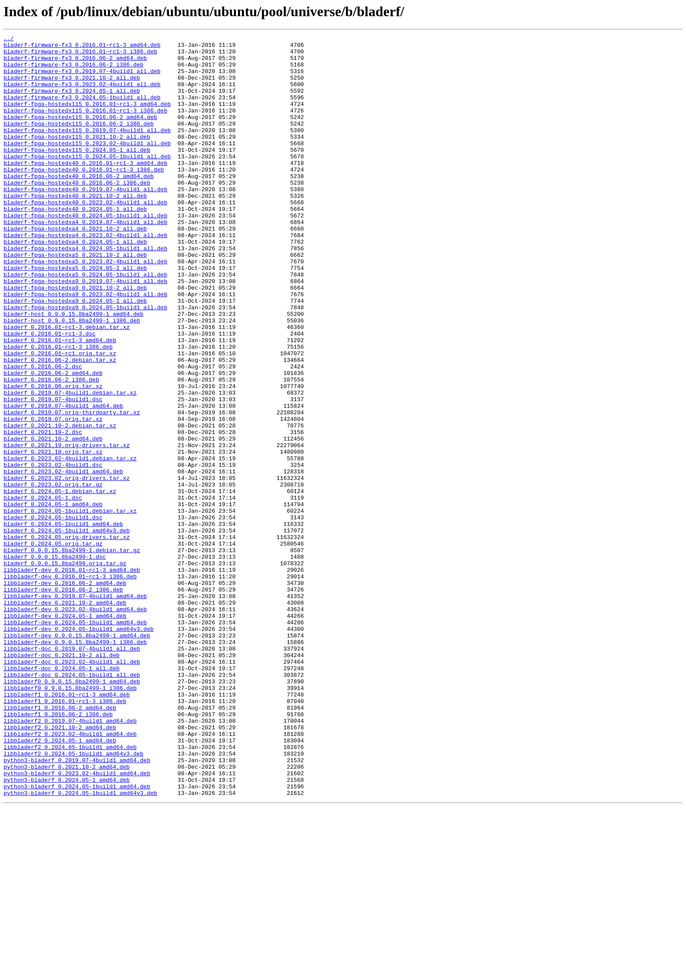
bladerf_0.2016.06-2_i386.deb (51, 449)
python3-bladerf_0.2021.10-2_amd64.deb (67, 913)
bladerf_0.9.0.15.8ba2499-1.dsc (55, 661)
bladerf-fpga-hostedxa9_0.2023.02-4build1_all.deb (85, 346)
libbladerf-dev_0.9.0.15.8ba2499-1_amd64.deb (77, 756)
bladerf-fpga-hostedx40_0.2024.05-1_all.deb (75, 244)
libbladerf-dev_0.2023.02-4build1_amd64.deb (75, 724)
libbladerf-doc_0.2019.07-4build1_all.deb (72, 772)
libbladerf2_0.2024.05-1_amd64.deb (60, 882)
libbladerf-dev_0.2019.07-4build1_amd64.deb (75, 709)
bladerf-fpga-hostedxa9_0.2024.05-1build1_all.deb (85, 362)
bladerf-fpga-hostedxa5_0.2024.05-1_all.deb (75, 315)
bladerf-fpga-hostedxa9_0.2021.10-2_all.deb (75, 339)
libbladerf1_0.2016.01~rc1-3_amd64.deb (67, 827)
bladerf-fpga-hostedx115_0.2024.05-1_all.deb (77, 173)
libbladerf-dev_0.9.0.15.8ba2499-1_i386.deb (75, 764)
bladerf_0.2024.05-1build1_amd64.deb (63, 622)
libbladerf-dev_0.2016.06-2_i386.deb (63, 701)
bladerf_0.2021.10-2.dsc (43, 512)
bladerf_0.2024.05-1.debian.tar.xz (60, 583)
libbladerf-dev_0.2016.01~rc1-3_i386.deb (70, 685)
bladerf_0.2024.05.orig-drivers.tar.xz (67, 638)
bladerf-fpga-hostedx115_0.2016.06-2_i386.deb (79, 142)
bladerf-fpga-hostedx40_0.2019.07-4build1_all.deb (85, 220)
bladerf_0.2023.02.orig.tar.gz (53, 575)
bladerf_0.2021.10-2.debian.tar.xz (60, 504)
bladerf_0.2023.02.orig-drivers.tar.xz (67, 567)
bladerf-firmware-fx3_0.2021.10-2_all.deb (72, 87)
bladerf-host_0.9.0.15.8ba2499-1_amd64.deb (74, 370)
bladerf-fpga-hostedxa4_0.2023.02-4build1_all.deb (85, 276)
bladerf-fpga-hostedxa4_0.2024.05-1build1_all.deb (85, 291)
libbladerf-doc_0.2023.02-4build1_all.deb (72, 787)
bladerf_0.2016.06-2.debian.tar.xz (60, 425)
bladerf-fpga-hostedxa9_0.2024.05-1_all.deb (75, 354)
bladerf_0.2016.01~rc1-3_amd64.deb (60, 402)
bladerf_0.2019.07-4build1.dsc (53, 472)
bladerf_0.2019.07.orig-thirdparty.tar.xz (72, 488)
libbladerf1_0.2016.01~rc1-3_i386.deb (65, 835)
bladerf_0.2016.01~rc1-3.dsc (50, 394)
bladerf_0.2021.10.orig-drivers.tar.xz (67, 528)
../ (9, 39)
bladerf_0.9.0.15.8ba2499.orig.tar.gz (65, 669)
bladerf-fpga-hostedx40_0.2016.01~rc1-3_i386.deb (84, 197)
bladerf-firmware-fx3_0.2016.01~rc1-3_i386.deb (80, 55)
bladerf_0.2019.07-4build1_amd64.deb (63, 480)
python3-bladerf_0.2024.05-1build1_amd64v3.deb (80, 945)
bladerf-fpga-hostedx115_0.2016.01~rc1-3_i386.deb (85, 126)
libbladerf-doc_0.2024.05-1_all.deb (61, 795)
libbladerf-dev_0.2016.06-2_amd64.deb (65, 693)
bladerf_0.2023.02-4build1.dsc (53, 551)
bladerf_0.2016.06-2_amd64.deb (53, 441)
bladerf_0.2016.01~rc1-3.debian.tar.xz (67, 386)
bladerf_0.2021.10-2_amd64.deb (53, 520)
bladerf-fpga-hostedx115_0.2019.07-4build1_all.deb (87, 150)
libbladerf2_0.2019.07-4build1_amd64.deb (70, 858)
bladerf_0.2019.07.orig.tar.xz (53, 496)
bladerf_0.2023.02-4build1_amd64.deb (63, 559)
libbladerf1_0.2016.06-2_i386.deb (58, 850)
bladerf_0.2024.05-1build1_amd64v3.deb (67, 630)
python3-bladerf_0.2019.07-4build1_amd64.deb (77, 906)
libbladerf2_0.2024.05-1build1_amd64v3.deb (74, 898)
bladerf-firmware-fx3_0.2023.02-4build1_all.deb (82, 94)
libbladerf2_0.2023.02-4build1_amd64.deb (70, 874)
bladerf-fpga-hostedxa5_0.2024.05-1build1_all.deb (85, 323)
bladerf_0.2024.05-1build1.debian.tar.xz (70, 606)
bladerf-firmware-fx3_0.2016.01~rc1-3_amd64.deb (82, 47)
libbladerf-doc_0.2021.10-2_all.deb (61, 780)
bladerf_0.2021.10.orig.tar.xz (53, 535)
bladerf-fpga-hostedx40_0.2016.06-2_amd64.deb (79, 205)
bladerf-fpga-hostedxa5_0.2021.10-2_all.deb (75, 299)
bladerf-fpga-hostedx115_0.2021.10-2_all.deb (77, 157)
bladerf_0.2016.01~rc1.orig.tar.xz (60, 417)
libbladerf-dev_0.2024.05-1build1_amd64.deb (75, 740)
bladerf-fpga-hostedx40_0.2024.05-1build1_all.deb (85, 252)
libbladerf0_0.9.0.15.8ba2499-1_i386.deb (70, 819)
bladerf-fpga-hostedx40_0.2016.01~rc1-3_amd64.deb (85, 189)
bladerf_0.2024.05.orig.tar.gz (53, 646)
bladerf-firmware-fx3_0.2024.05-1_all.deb (72, 102)
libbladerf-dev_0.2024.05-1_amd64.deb (65, 732)
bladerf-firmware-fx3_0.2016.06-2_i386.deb (74, 71)
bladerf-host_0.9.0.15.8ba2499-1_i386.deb (72, 378)
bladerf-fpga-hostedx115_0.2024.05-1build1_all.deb (87, 181)
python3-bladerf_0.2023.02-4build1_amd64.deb (77, 921)
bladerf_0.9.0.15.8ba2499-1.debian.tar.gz (72, 654)
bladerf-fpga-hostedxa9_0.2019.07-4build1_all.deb (85, 331)
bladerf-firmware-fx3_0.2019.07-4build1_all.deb (82, 79)
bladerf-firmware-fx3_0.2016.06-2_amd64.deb (75, 63)
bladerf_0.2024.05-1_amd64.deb (53, 598)
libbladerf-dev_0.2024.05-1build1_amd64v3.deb (79, 748)
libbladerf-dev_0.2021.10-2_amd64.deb (65, 717)
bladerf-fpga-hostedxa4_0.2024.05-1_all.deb (75, 283)
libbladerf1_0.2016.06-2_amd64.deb (60, 843)
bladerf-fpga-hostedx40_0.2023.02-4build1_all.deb (85, 236)
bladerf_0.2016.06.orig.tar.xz (53, 457)
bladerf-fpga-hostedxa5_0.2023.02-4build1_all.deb (85, 307)
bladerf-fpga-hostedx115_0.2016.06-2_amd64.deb (80, 134)
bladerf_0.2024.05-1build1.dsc (53, 614)
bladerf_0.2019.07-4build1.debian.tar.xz (70, 465)
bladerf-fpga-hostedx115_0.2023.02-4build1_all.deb (87, 165)
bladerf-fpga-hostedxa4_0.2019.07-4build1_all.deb (85, 260)
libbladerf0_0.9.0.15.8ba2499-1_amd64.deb (72, 811)
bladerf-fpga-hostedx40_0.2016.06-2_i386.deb (77, 213)
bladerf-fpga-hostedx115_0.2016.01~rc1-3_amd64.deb (87, 118)
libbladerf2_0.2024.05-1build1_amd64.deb (70, 890)
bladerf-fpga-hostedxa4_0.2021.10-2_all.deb (75, 268)
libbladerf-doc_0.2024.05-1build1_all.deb (72, 803)
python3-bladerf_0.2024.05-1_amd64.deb (67, 929)
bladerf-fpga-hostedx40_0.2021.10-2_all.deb (75, 228)
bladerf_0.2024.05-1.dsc (43, 591)
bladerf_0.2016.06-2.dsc (43, 433)
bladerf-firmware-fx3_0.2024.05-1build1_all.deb (82, 110)
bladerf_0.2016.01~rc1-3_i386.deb (58, 409)
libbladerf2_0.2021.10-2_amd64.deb (60, 866)
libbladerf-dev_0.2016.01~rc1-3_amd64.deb (72, 677)
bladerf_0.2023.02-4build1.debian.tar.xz (70, 543)
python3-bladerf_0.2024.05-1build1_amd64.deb (77, 937)
